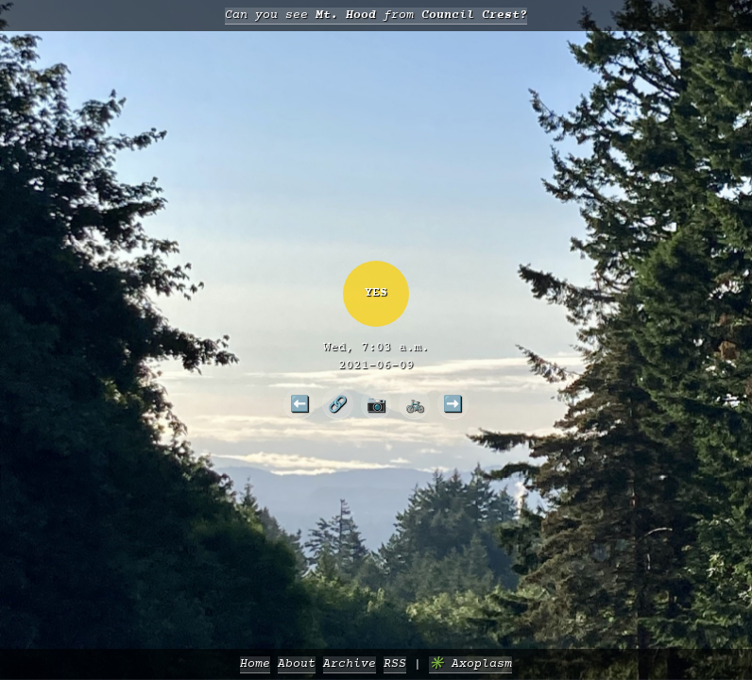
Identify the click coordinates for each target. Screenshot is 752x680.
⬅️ (299, 403)
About (297, 664)
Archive (349, 664)
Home (255, 664)
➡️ (452, 403)
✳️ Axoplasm (470, 664)
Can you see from (376, 16)
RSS (395, 664)
